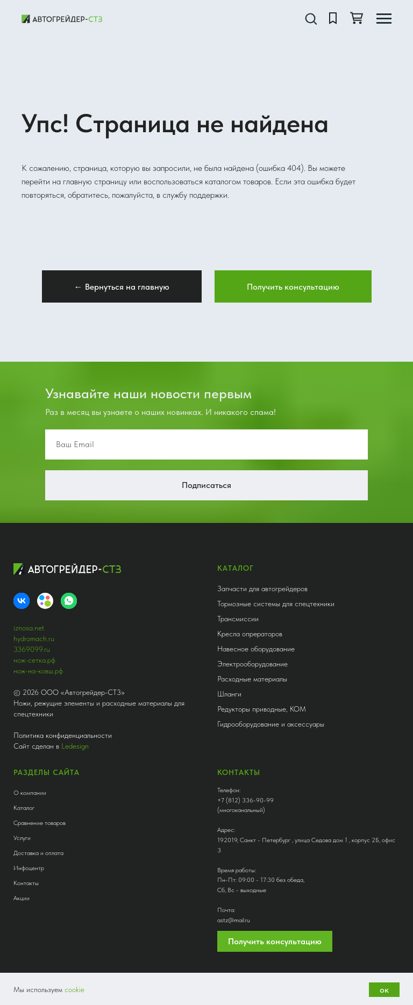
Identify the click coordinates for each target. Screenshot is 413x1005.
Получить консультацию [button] (275, 941)
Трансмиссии (238, 618)
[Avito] (45, 601)
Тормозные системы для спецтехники (275, 603)
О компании (29, 792)
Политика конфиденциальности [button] (62, 735)
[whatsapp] (69, 601)
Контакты (26, 883)
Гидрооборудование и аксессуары (270, 724)
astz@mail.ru (233, 920)
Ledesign (75, 746)
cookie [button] (74, 989)
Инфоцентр (28, 868)
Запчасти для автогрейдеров (262, 588)
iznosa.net (28, 627)
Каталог (23, 808)
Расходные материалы (252, 678)
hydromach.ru (33, 638)
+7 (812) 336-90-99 (245, 800)
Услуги (22, 838)
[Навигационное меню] (383, 18)
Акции (21, 898)
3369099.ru (31, 649)
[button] (310, 18)
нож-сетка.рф (34, 660)
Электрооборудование (252, 663)
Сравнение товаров (39, 823)
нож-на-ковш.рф (38, 670)
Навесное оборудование (256, 648)
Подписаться (206, 485)
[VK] (21, 601)
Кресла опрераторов (249, 633)
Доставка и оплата (38, 853)
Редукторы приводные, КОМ (261, 709)
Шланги (229, 694)
